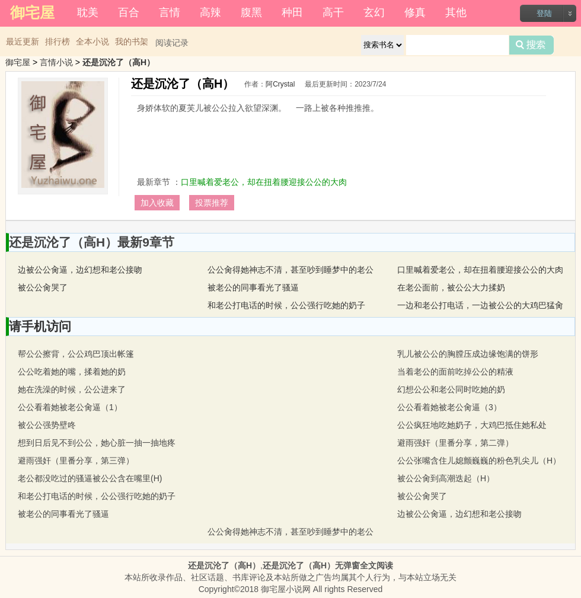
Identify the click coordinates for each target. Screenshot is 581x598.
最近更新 (22, 41)
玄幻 (374, 12)
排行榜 (57, 41)
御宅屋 (17, 62)
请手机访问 (40, 326)
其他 (456, 12)
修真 (415, 12)
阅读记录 (172, 42)
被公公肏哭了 (43, 287)
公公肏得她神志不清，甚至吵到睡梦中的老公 (291, 269)
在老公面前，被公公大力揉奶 (451, 287)
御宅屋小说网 (286, 589)
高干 (333, 12)
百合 (128, 12)
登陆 (544, 13)
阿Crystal (280, 84)
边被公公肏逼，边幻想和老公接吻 (80, 269)
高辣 (210, 12)
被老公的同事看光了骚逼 (253, 287)
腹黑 (251, 12)
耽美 (87, 12)
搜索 (531, 45)
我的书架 (131, 41)
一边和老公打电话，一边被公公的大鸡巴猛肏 (480, 305)
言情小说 (56, 62)
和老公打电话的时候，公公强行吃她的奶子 (286, 305)
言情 (169, 12)
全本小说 (92, 41)
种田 (292, 12)
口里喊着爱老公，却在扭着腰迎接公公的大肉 (264, 182)
